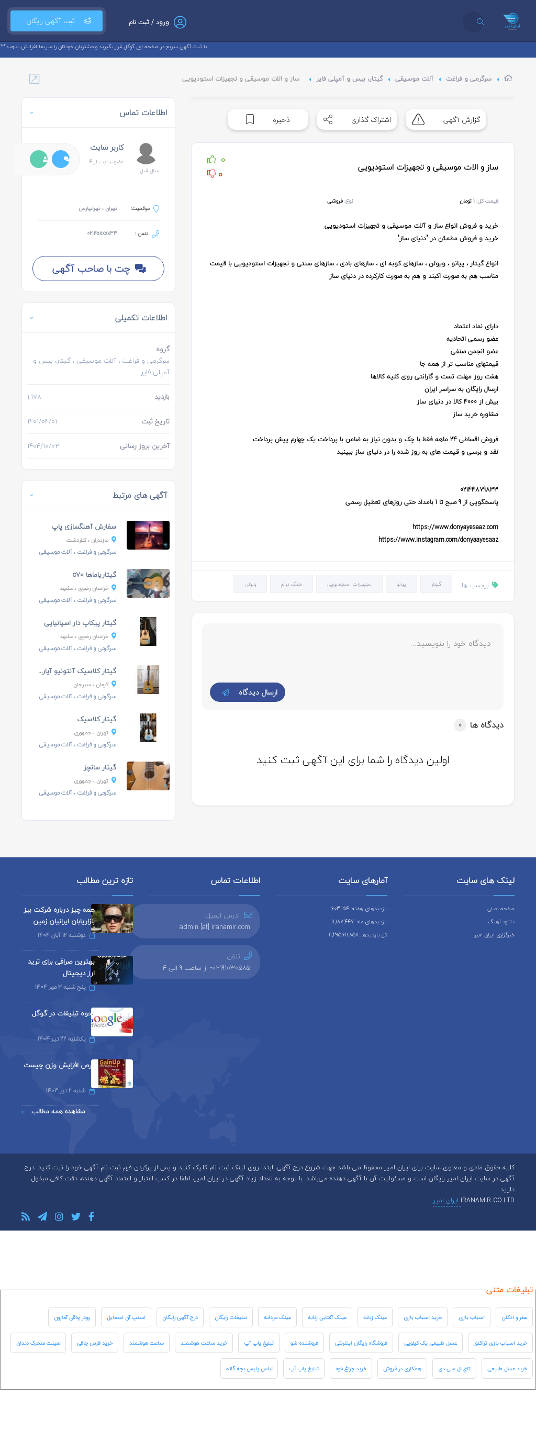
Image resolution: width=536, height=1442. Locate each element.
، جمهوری (95, 732)
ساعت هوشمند (146, 1342)
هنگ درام (291, 583)
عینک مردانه (277, 1317)
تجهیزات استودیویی (349, 583)
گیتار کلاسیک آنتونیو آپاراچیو (73, 671)
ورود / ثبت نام (149, 22)
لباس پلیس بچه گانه (249, 1368)
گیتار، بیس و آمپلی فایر (349, 78)
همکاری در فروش (402, 1368)
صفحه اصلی (501, 908)
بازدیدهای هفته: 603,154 (359, 908)
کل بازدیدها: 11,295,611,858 (358, 934)
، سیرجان (94, 684)
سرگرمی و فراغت (469, 78)
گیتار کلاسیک (96, 719)
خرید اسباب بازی (423, 1317)
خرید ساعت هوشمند (204, 1342)
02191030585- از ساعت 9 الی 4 (206, 968)
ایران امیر (447, 1200)
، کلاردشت (91, 539)
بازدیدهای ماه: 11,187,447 (359, 921)
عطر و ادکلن (514, 1317)
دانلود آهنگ (501, 921)
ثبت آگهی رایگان (56, 20)
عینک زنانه (375, 1317)
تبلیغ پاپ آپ (259, 1342)
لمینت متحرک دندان (38, 1342)
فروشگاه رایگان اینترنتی (361, 1342)
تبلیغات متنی (509, 1289)
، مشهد (88, 588)
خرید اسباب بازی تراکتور (500, 1342)
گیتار (436, 583)
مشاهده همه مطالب (53, 1111)
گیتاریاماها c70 (94, 574)
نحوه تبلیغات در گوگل (63, 1013)
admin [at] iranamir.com (215, 927)
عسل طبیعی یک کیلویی (430, 1342)
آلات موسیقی (414, 78)
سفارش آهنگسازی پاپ (83, 526)
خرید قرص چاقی (95, 1342)
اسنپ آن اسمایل (126, 1317)
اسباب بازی (472, 1317)
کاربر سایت (107, 147)
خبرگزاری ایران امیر (494, 934)
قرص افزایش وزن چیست (59, 1065)
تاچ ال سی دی (454, 1368)
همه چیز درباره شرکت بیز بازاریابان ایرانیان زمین (59, 915)
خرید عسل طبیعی (507, 1368)
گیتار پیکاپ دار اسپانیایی (80, 623)
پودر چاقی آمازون (72, 1317)
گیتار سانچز (100, 767)
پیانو (401, 583)
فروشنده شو (304, 1342)
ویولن (250, 583)
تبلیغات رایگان (231, 1317)
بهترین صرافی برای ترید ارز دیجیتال (61, 967)
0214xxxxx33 (102, 233)
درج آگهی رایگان (180, 1317)
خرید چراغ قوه (351, 1368)
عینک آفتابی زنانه (327, 1317)
